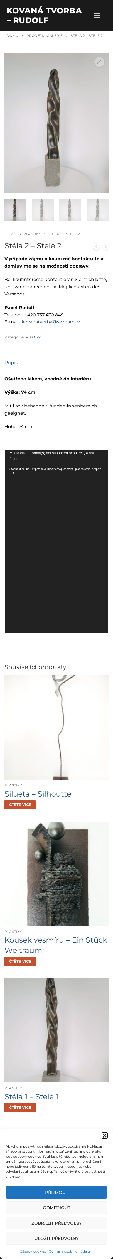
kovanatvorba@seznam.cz (51, 321)
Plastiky (32, 234)
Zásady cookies (33, 1251)
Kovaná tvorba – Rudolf (44, 15)
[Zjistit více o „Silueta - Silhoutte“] (20, 804)
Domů (12, 36)
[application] (56, 541)
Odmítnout (56, 1207)
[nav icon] (97, 15)
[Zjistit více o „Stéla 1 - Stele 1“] (20, 1107)
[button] (104, 1135)
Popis (11, 362)
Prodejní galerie (44, 36)
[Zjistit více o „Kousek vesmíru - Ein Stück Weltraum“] (20, 961)
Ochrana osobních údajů (69, 1251)
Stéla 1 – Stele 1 (31, 1096)
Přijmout (56, 1192)
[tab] (11, 362)
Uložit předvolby (57, 1238)
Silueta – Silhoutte (37, 793)
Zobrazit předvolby (56, 1223)
